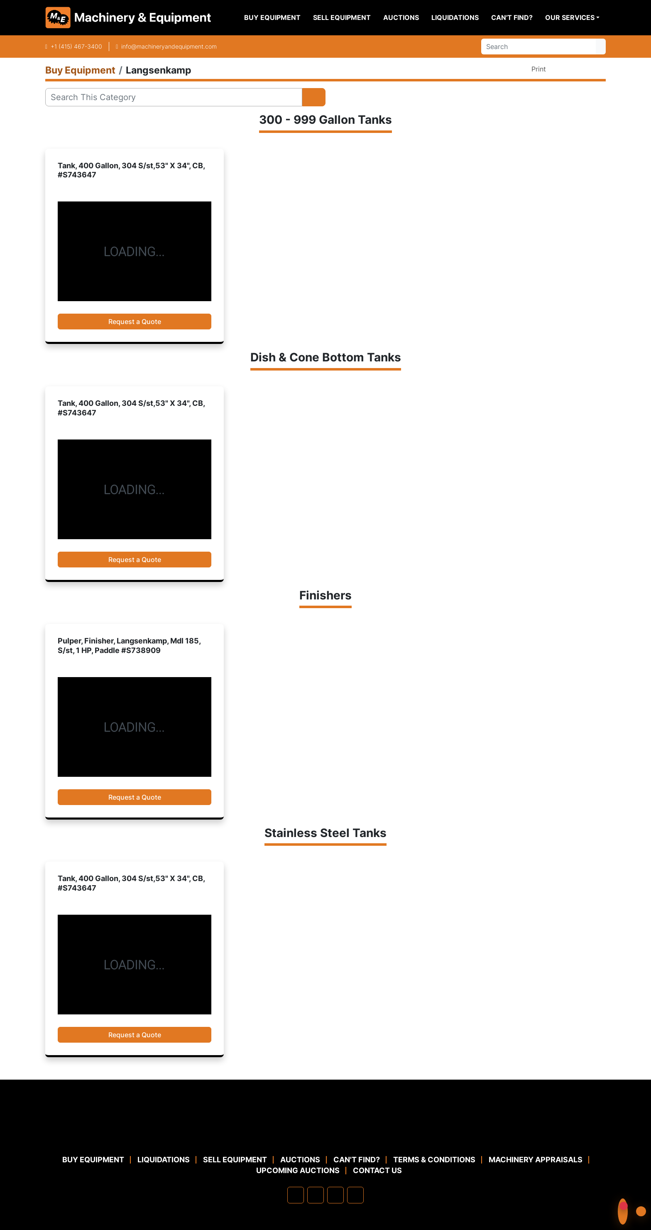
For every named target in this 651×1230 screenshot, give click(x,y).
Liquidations (455, 17)
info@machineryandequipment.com (169, 46)
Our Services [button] (570, 17)
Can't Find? (512, 17)
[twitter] (335, 1195)
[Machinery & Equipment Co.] (325, 1134)
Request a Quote (134, 321)
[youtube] (355, 1195)
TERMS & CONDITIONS (434, 1159)
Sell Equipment (342, 17)
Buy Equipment (272, 17)
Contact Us (377, 1170)
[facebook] (295, 1195)
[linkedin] (315, 1195)
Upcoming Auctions (298, 1170)
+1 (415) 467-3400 (76, 46)
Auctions (401, 17)
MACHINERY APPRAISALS (535, 1159)
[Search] (538, 46)
